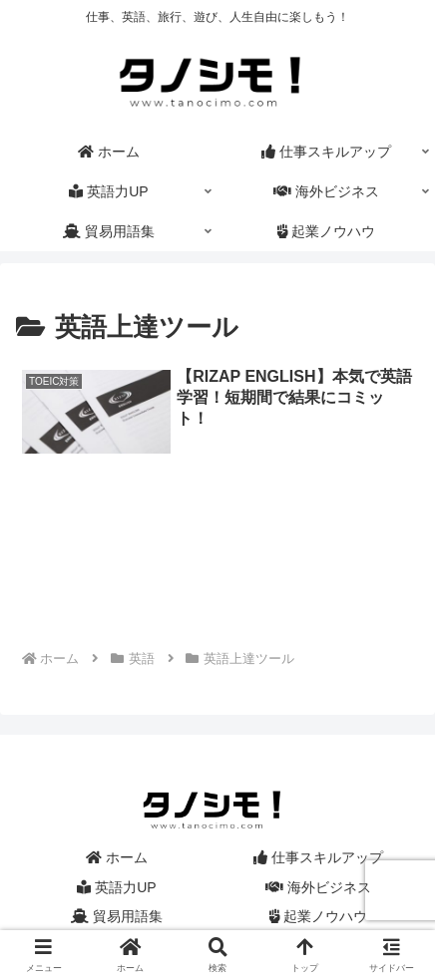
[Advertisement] (217, 572)
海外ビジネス (318, 887)
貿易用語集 (117, 916)
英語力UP (116, 887)
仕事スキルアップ (318, 857)
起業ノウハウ (318, 916)
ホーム (117, 857)
